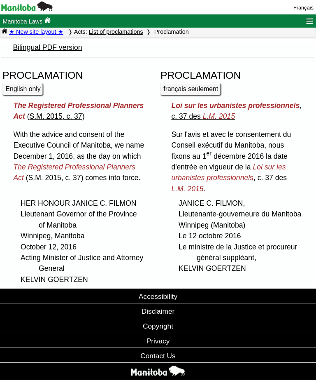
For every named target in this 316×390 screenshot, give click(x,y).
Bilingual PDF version (47, 47)
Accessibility (158, 296)
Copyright (158, 326)
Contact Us (157, 356)
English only (22, 88)
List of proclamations (116, 31)
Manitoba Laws (26, 21)
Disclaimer (158, 311)
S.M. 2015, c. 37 (56, 116)
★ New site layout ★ (36, 31)
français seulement (190, 88)
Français (303, 8)
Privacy (158, 341)
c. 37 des (203, 116)
